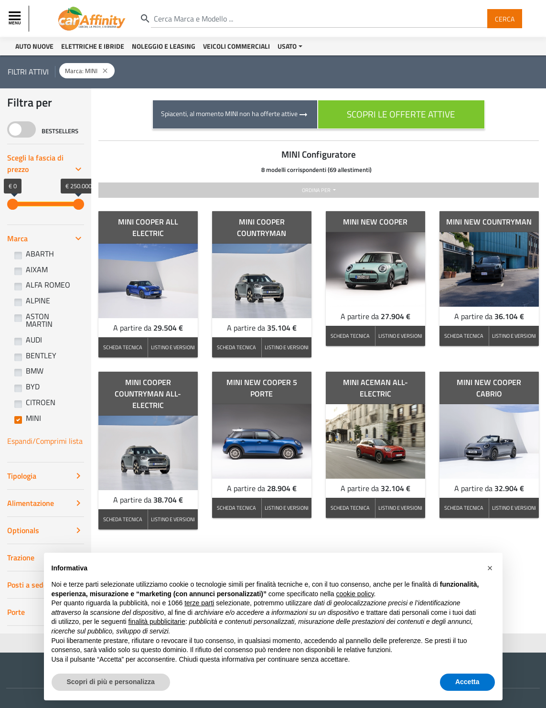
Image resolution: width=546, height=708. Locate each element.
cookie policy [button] (355, 594)
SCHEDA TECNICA (122, 347)
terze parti (199, 603)
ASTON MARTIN (39, 320)
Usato (287, 46)
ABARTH (40, 253)
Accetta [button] (467, 682)
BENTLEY (41, 355)
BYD (33, 386)
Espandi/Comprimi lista (45, 441)
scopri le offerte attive (401, 113)
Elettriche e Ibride (92, 46)
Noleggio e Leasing (163, 46)
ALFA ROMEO (48, 285)
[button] (490, 568)
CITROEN (40, 402)
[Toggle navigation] (15, 18)
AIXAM (37, 269)
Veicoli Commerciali (236, 46)
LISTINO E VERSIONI (173, 347)
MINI (33, 418)
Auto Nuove (34, 46)
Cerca (504, 18)
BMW (34, 371)
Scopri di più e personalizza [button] (111, 682)
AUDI (34, 339)
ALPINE (38, 300)
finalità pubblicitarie (156, 621)
